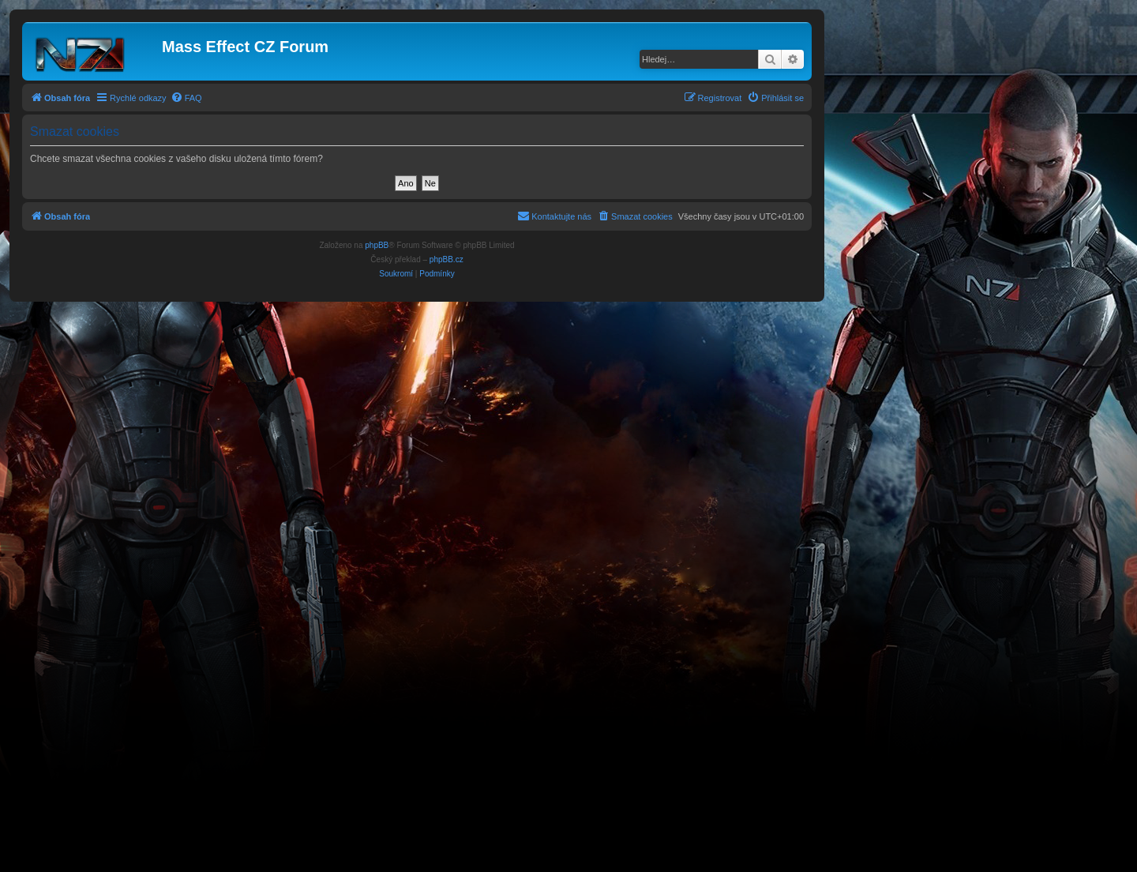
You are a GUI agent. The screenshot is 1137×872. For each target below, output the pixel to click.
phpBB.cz (446, 259)
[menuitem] (186, 97)
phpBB (376, 245)
